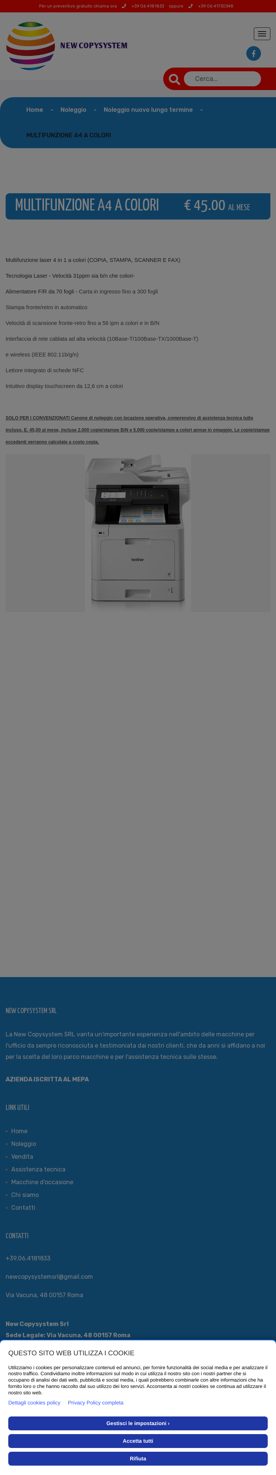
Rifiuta (138, 1458)
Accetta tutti (138, 1441)
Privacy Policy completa (96, 1403)
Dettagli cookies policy (34, 1403)
